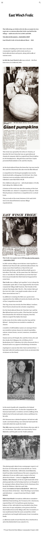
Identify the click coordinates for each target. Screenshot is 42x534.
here (24, 477)
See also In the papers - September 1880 (16, 37)
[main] (21, 15)
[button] (2, 2)
